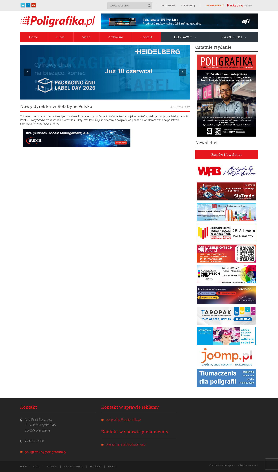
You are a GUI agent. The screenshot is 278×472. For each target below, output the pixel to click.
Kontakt (146, 37)
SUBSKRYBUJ (188, 5)
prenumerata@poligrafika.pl (126, 444)
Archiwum (115, 37)
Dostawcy (185, 37)
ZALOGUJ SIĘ (168, 5)
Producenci (233, 37)
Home (33, 37)
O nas (60, 37)
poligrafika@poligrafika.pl (46, 452)
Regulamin (95, 466)
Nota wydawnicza (73, 466)
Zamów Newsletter (226, 154)
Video (86, 37)
